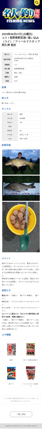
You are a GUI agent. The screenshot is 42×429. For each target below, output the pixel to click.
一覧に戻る (21, 414)
